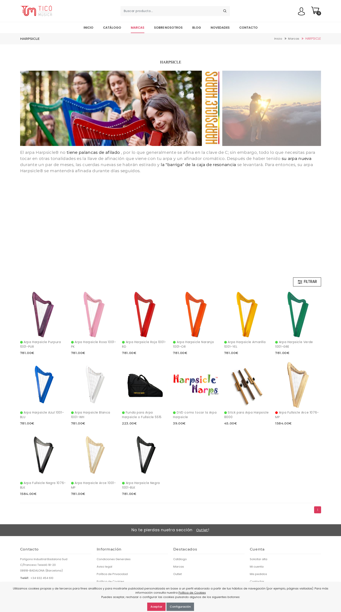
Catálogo (112, 27)
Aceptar (156, 607)
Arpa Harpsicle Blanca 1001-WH (90, 414)
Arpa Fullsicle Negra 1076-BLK (43, 485)
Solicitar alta (258, 559)
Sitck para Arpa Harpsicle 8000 (246, 414)
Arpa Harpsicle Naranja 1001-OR (193, 344)
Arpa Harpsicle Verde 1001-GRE (294, 344)
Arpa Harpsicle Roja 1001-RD (144, 344)
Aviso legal (104, 567)
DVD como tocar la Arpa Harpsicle (195, 414)
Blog (196, 27)
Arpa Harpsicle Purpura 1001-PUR (40, 344)
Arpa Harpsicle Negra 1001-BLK (141, 485)
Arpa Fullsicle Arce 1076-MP (297, 414)
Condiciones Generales (114, 559)
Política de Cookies (110, 581)
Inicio (88, 27)
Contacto (248, 27)
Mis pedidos (258, 574)
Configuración (180, 607)
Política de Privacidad (112, 574)
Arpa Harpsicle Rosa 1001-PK (93, 344)
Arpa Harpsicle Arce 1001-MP (93, 485)
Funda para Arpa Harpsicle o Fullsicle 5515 (142, 414)
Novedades (220, 27)
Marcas (137, 27)
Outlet (202, 530)
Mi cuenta (257, 567)
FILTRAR (307, 282)
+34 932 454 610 (41, 578)
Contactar (257, 581)
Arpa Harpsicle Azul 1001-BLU (42, 414)
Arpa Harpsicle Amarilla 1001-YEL (245, 344)
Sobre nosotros (168, 27)
